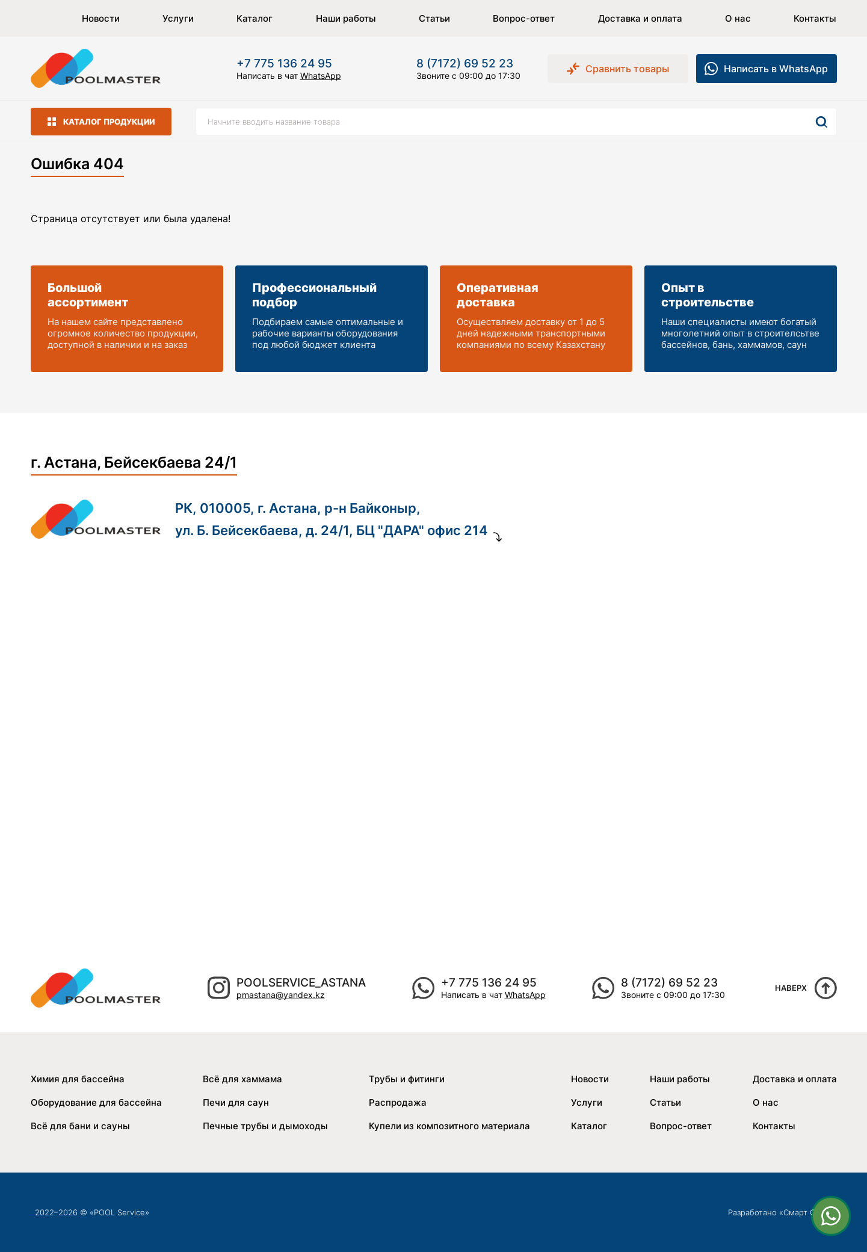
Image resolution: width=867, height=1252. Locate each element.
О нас (738, 18)
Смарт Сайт (805, 1212)
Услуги (178, 18)
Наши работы (346, 18)
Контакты (815, 18)
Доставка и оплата (640, 18)
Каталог (254, 18)
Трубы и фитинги (407, 1079)
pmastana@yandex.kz (280, 995)
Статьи (434, 18)
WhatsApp (320, 75)
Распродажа (398, 1102)
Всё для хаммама (242, 1079)
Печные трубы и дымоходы (265, 1126)
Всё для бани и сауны (80, 1126)
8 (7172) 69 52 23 (464, 63)
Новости (101, 18)
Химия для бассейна (78, 1079)
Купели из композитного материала (449, 1126)
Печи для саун (236, 1102)
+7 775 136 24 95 (284, 63)
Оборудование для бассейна (96, 1102)
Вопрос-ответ (524, 18)
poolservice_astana (301, 983)
